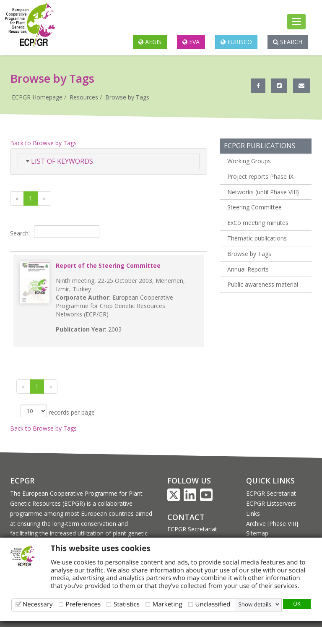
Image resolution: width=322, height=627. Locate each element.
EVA (191, 42)
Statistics (127, 604)
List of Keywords (59, 161)
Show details (255, 604)
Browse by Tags (127, 97)
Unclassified (213, 604)
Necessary (38, 604)
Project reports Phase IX (260, 176)
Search (287, 42)
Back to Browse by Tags (43, 143)
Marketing (167, 604)
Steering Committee (254, 207)
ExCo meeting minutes (257, 223)
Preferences (83, 604)
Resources (84, 97)
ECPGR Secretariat (192, 529)
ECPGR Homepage (37, 97)
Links (253, 513)
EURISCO (236, 42)
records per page (58, 411)
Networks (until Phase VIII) (263, 192)
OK (297, 603)
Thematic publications (257, 238)
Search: (54, 231)
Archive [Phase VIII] (272, 524)
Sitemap (257, 533)
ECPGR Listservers (271, 503)
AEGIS (149, 42)
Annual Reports (248, 269)
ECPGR (22, 480)
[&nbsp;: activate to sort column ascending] (108, 247)
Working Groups (249, 161)
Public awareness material (262, 284)
